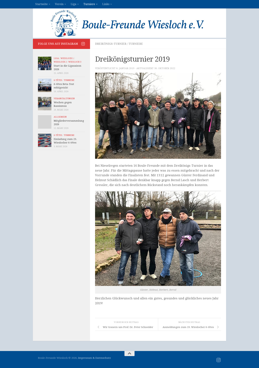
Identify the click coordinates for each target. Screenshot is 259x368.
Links (105, 4)
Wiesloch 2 (60, 62)
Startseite (41, 4)
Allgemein (60, 117)
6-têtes (58, 80)
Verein (59, 4)
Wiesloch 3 (74, 62)
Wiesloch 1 (67, 58)
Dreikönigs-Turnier (110, 43)
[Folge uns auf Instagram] (83, 44)
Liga (73, 4)
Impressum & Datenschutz (94, 357)
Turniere (89, 4)
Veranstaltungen (64, 98)
